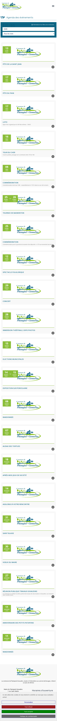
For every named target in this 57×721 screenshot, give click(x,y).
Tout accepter (28, 711)
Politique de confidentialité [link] (28, 716)
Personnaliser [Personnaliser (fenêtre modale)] (28, 702)
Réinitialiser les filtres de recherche (42, 25)
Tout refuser (29, 707)
